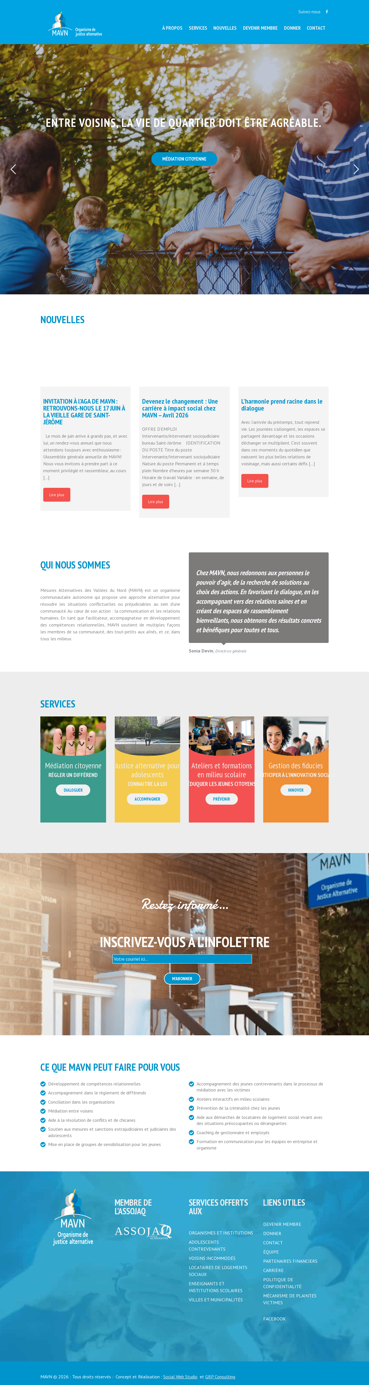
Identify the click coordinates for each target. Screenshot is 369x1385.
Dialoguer (73, 790)
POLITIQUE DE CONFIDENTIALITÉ (282, 1283)
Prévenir (221, 799)
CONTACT (273, 1242)
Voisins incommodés (212, 1258)
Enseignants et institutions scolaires (215, 1287)
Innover (296, 790)
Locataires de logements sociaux (218, 1270)
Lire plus (56, 494)
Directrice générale (230, 651)
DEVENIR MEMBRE (282, 1224)
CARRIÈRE (273, 1270)
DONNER (272, 1233)
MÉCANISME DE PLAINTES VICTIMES (290, 1299)
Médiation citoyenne (73, 765)
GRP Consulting (220, 1377)
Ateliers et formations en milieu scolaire (221, 770)
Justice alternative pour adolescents (147, 770)
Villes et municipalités (216, 1300)
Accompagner (147, 799)
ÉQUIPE (271, 1252)
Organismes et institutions (221, 1233)
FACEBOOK (274, 1319)
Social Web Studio (180, 1377)
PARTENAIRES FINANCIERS (290, 1261)
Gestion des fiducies (296, 765)
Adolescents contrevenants (207, 1245)
